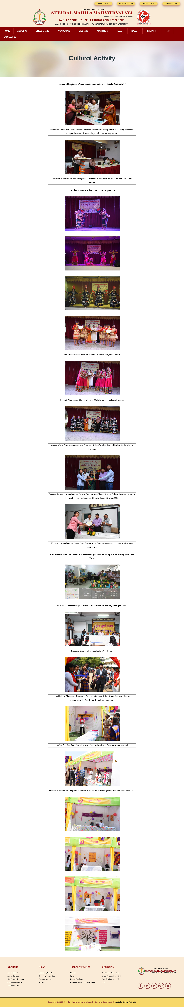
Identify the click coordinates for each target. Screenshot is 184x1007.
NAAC (135, 30)
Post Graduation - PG (110, 979)
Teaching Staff (13, 985)
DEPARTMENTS (43, 30)
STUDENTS (84, 30)
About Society (13, 973)
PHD (103, 982)
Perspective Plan (45, 979)
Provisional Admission (110, 973)
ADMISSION (103, 30)
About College (13, 976)
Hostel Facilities (76, 979)
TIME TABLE (152, 30)
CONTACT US (10, 36)
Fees (167, 30)
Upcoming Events (46, 973)
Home (7, 30)
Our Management (14, 982)
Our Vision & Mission (15, 979)
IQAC (120, 30)
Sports (72, 976)
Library (73, 973)
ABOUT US (22, 30)
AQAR (41, 982)
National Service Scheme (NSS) (82, 982)
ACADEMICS (64, 30)
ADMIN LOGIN (171, 3)
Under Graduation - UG (111, 976)
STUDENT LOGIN (126, 3)
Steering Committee (47, 976)
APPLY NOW (103, 3)
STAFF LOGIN (148, 3)
